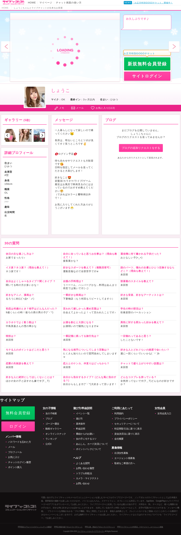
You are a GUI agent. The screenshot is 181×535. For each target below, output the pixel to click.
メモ (61, 108)
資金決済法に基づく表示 (126, 433)
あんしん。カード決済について (92, 444)
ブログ (48, 418)
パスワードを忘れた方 (19, 441)
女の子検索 (51, 413)
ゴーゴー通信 (52, 423)
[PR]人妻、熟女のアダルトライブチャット (100, 527)
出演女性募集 (121, 453)
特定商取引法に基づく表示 (128, 428)
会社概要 (118, 438)
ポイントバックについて (88, 449)
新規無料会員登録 (147, 63)
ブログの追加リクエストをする (141, 147)
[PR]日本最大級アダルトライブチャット (68, 527)
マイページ (45, 2)
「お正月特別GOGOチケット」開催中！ (152, 3)
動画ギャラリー (53, 428)
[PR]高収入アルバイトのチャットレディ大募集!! (35, 527)
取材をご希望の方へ (124, 463)
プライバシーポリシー (125, 418)
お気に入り (14, 457)
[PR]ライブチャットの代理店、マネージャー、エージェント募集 (140, 527)
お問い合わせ (83, 483)
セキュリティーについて (126, 423)
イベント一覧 (83, 413)
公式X (48, 444)
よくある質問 (83, 463)
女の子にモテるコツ (86, 438)
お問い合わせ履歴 (85, 468)
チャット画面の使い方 (69, 2)
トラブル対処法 (84, 473)
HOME (32, 2)
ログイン (18, 426)
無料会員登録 (18, 413)
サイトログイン (147, 76)
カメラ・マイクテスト (87, 478)
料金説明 (80, 428)
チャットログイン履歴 (19, 462)
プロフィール (15, 452)
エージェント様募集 (124, 458)
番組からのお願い (85, 433)
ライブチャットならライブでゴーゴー (90, 531)
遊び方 (79, 418)
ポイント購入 (15, 467)
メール (80, 108)
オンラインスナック (55, 433)
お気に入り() (105, 108)
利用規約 (118, 413)
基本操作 (80, 423)
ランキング (51, 438)
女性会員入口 (164, 413)
